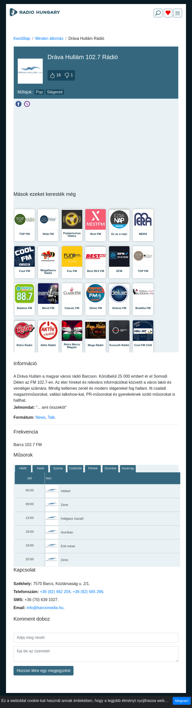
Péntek (93, 468)
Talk (51, 417)
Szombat (110, 468)
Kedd (40, 468)
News (41, 417)
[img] (177, 13)
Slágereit (54, 92)
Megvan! (181, 701)
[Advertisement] (96, 33)
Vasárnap (128, 468)
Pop (39, 92)
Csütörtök (75, 468)
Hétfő (22, 468)
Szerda (58, 468)
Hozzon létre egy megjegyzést (43, 670)
